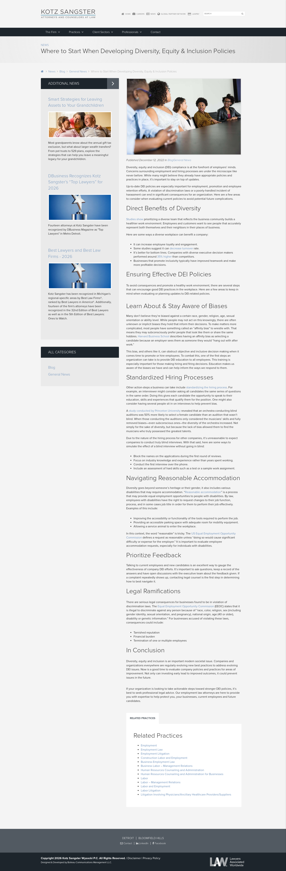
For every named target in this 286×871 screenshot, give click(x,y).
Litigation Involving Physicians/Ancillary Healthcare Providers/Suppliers (186, 794)
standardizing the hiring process (206, 387)
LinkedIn (142, 843)
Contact (155, 32)
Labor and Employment (155, 786)
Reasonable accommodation (203, 492)
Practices (74, 32)
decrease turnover (181, 248)
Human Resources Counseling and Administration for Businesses (182, 774)
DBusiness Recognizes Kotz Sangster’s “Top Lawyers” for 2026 (75, 182)
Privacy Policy (151, 858)
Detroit (128, 838)
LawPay (193, 14)
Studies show (134, 219)
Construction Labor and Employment (164, 758)
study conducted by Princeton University (155, 411)
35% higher (164, 256)
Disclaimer (134, 858)
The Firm (51, 32)
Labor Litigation (151, 790)
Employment (149, 745)
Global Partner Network (171, 14)
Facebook (159, 843)
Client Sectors (101, 32)
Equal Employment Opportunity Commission (186, 606)
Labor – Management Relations (160, 782)
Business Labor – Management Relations (166, 766)
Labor (144, 778)
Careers (138, 14)
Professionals (130, 32)
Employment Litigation (155, 754)
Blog (62, 71)
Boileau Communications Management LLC (89, 862)
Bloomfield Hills (151, 838)
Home (126, 14)
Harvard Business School (153, 336)
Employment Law (152, 750)
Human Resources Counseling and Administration (172, 770)
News (151, 14)
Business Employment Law (158, 762)
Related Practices (142, 718)
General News (78, 71)
